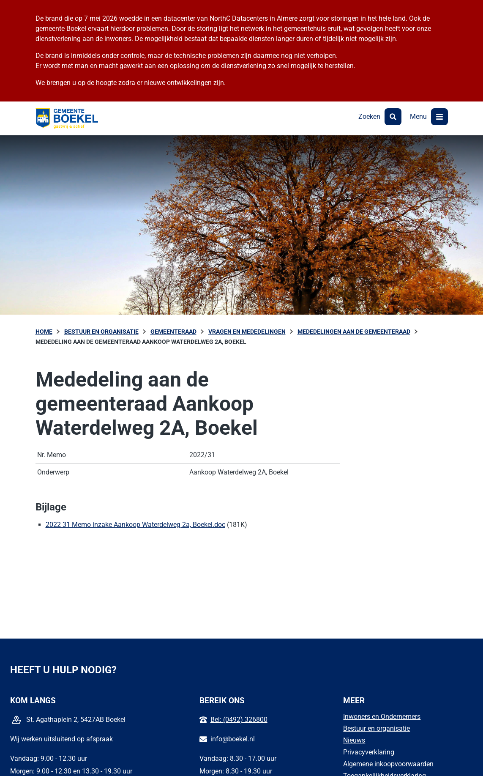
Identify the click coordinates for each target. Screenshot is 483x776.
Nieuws (354, 740)
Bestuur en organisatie (376, 728)
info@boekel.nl (232, 739)
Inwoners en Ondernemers (381, 717)
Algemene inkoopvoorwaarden (388, 764)
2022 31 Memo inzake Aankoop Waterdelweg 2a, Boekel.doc (135, 525)
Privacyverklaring (368, 752)
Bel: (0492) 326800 (238, 720)
